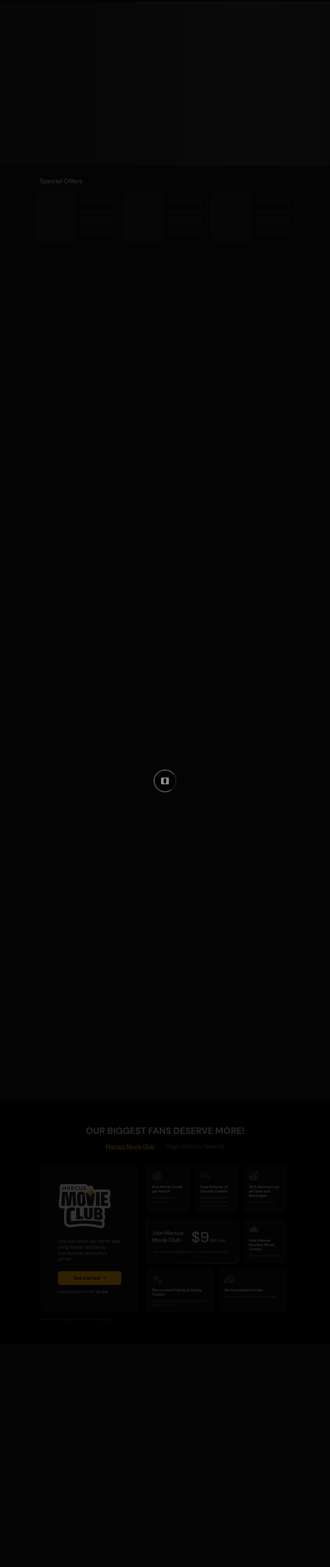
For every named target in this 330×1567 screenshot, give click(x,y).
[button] (165, 780)
